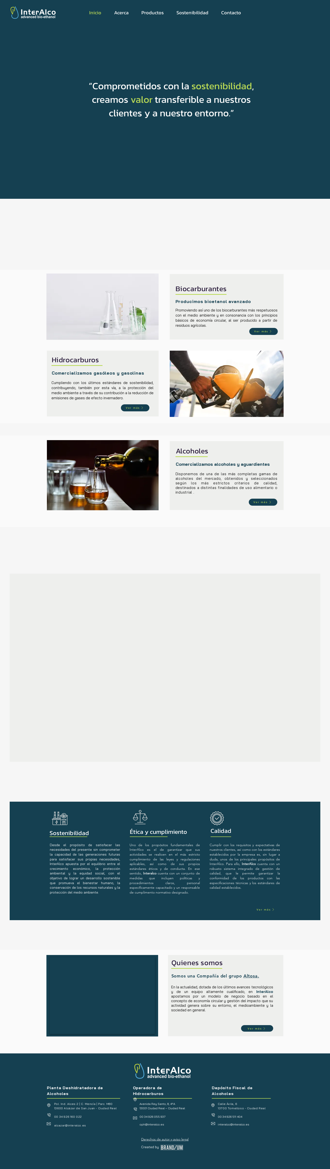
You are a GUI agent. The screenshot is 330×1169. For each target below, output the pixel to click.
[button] (121, 12)
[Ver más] (263, 331)
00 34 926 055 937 (152, 1116)
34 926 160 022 (71, 1116)
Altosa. (251, 976)
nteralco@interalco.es (233, 1124)
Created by (150, 1147)
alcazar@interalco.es (70, 1125)
